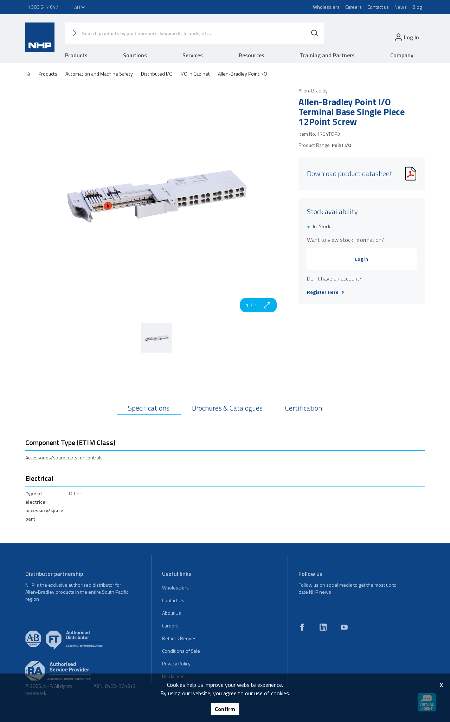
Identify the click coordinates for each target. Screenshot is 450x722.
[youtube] (344, 627)
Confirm (225, 709)
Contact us (378, 7)
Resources (251, 55)
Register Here (325, 292)
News (400, 7)
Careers (353, 7)
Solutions (135, 55)
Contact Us (173, 600)
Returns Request (180, 638)
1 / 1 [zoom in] (258, 305)
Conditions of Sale (181, 651)
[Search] (314, 33)
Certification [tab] (303, 407)
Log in (361, 259)
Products (76, 55)
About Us (171, 613)
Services (192, 55)
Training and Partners (327, 55)
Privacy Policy (176, 663)
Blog (417, 7)
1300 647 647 (43, 7)
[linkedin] (323, 627)
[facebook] (302, 627)
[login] (406, 37)
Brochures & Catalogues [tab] (227, 407)
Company (401, 55)
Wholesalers (326, 7)
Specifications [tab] (148, 407)
